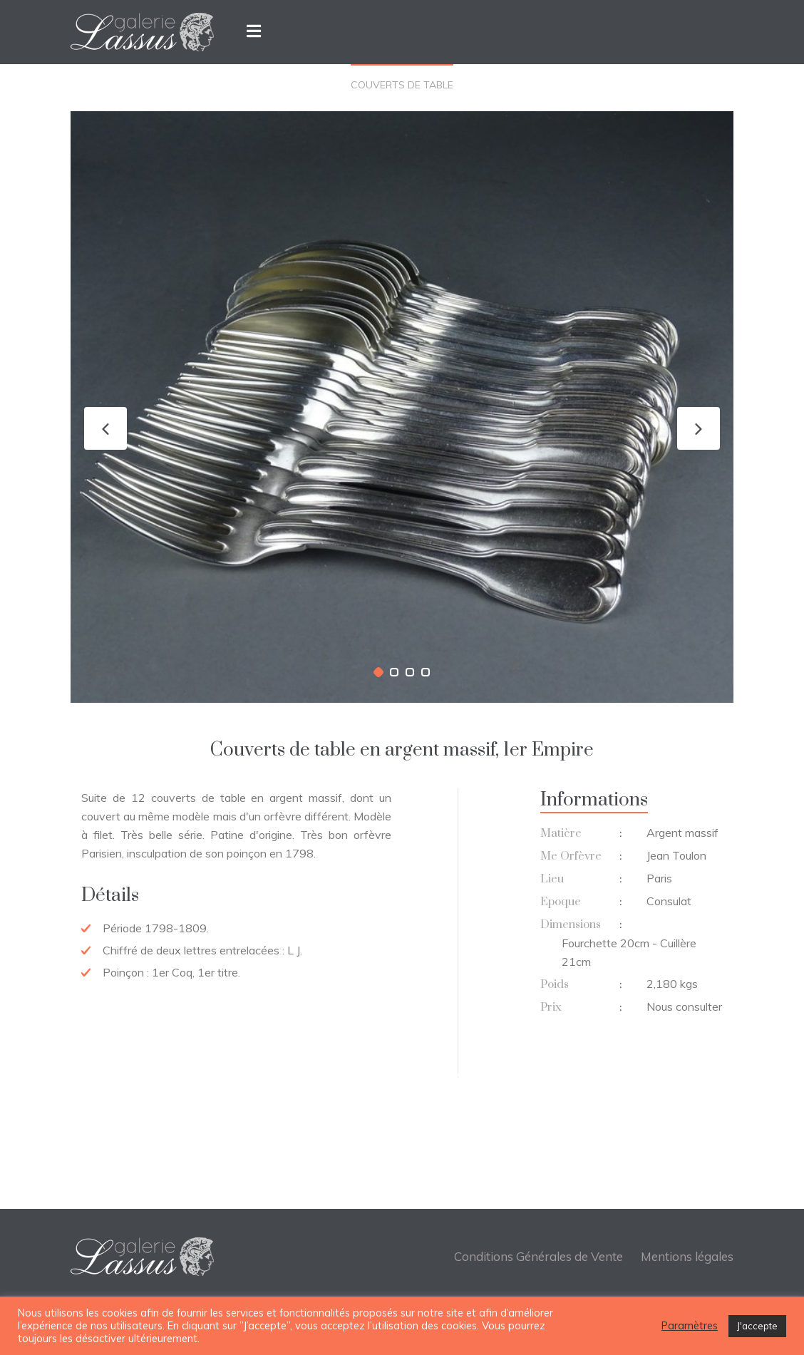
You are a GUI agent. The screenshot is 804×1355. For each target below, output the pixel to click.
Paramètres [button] (689, 1325)
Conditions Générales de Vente (538, 1256)
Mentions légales (687, 1256)
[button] (378, 672)
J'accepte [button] (757, 1325)
